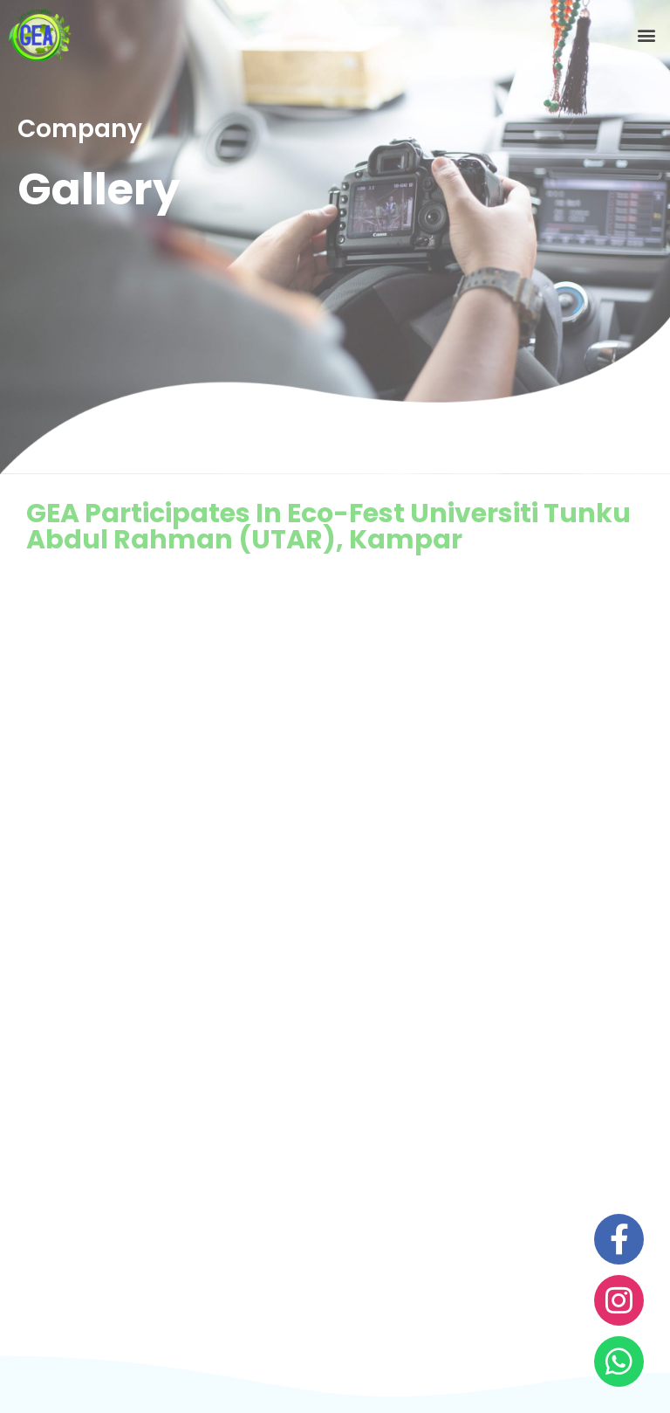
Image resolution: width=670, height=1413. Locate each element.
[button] (646, 35)
